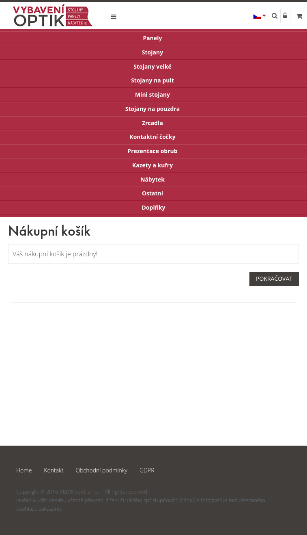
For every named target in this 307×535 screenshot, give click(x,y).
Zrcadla (152, 123)
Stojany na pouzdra (152, 109)
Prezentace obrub (152, 151)
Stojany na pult (152, 80)
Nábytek (152, 179)
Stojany (152, 52)
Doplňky (153, 207)
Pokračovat (274, 278)
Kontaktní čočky (152, 137)
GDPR (147, 470)
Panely (152, 38)
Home (24, 470)
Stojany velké (152, 66)
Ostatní (152, 193)
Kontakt (53, 470)
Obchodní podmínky (101, 470)
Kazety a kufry (152, 165)
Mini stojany (152, 94)
